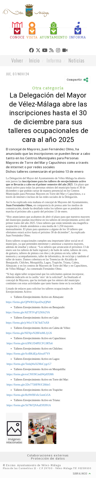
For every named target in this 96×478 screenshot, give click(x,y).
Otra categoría (48, 88)
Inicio (34, 60)
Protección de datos (48, 458)
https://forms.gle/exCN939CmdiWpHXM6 (30, 374)
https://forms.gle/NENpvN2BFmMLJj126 (29, 333)
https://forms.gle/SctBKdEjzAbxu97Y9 (28, 353)
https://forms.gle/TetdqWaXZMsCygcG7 (28, 364)
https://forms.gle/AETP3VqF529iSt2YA (28, 312)
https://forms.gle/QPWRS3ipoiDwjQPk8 (28, 302)
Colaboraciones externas (48, 455)
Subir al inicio (82, 473)
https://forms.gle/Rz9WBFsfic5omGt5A (28, 394)
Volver (17, 60)
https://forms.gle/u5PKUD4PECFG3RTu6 (29, 343)
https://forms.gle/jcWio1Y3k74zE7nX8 (27, 322)
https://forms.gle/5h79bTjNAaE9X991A (28, 405)
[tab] (17, 30)
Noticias (76, 60)
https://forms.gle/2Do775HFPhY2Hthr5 (28, 384)
